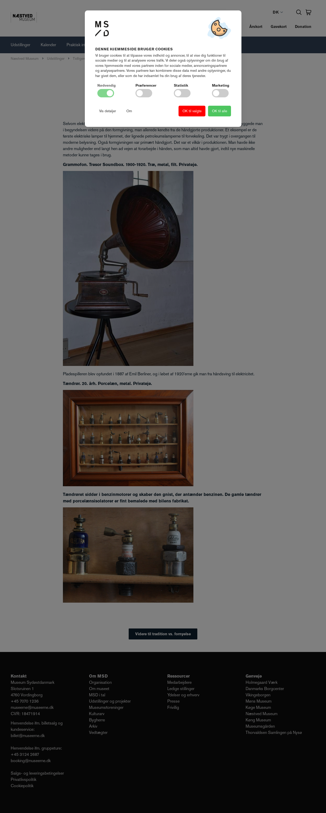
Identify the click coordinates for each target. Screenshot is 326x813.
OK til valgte (191, 111)
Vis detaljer (107, 111)
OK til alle (219, 111)
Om (129, 111)
